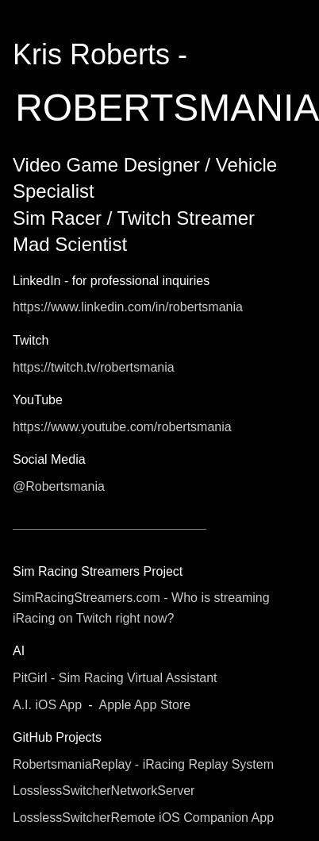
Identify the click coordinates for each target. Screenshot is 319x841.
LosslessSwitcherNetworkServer (103, 790)
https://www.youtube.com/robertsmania (122, 427)
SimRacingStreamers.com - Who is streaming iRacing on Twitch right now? (141, 608)
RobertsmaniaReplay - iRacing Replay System (143, 764)
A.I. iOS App (47, 705)
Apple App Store (144, 705)
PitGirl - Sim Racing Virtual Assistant (115, 678)
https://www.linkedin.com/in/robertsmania (128, 307)
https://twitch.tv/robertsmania (94, 367)
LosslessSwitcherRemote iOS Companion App (143, 817)
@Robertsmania (59, 486)
